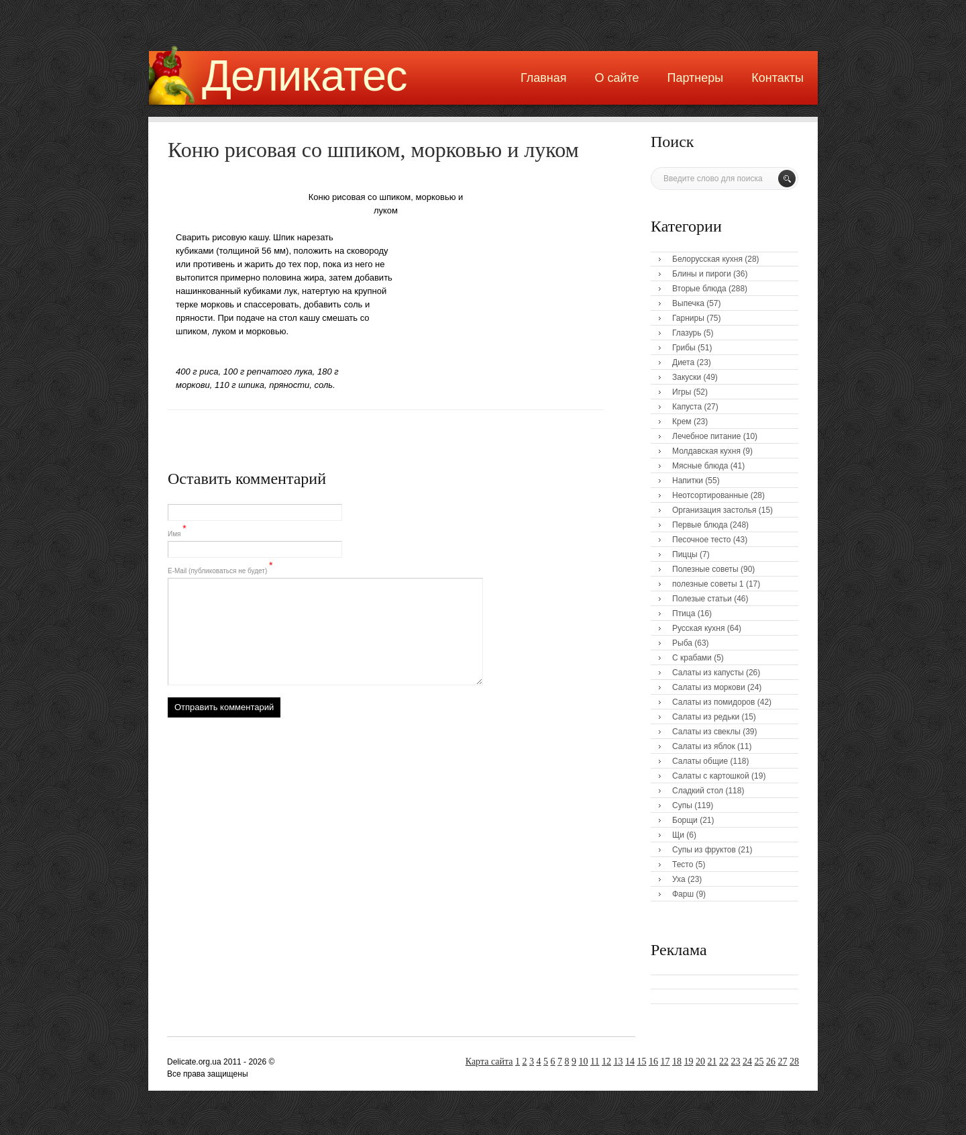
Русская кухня (698, 628)
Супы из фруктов (704, 849)
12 (606, 1061)
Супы (682, 805)
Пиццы (685, 554)
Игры (681, 392)
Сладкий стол (697, 790)
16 (653, 1061)
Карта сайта (489, 1061)
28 (794, 1061)
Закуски (686, 377)
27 (783, 1061)
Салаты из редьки (705, 717)
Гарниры (688, 318)
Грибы (684, 347)
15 (642, 1061)
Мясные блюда (700, 466)
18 (677, 1061)
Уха (679, 879)
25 (759, 1061)
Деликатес (304, 75)
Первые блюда (700, 525)
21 (712, 1061)
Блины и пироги (701, 274)
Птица (683, 613)
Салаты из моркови (708, 687)
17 (665, 1061)
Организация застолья (714, 510)
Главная (544, 78)
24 (747, 1061)
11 (594, 1061)
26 (770, 1061)
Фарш (683, 894)
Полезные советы (705, 569)
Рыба (682, 643)
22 (724, 1061)
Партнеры (695, 78)
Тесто (682, 864)
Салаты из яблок (703, 746)
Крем (682, 421)
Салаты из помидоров (713, 702)
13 (618, 1061)
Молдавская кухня (706, 451)
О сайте (616, 78)
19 (689, 1061)
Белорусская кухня (707, 259)
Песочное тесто (701, 539)
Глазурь (687, 333)
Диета (683, 362)
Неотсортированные (710, 495)
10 (583, 1061)
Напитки (687, 480)
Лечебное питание (706, 436)
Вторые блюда (699, 288)
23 (736, 1061)
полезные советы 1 (708, 584)
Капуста (687, 406)
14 (630, 1061)
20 (700, 1061)
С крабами (692, 657)
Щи (678, 835)
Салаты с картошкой (710, 776)
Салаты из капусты (708, 672)
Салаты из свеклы (706, 731)
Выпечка (688, 303)
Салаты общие (700, 761)
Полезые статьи (702, 598)
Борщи (685, 820)
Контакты (777, 78)
